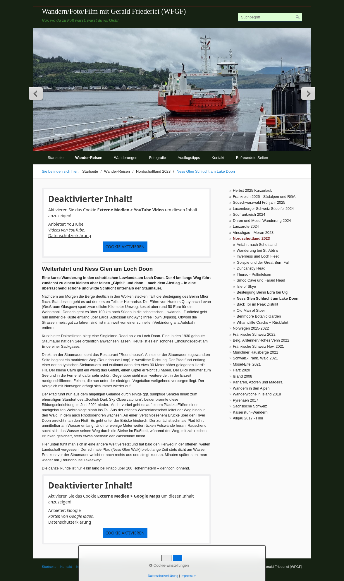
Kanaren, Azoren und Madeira (258, 382)
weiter (308, 93)
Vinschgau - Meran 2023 (253, 232)
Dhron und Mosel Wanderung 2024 (262, 220)
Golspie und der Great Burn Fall (263, 262)
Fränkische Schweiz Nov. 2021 (258, 346)
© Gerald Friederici (111, 566)
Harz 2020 (241, 370)
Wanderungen (125, 157)
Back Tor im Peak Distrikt (257, 304)
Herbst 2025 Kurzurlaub (252, 190)
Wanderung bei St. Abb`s (257, 250)
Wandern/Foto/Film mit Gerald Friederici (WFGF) (114, 11)
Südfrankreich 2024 (249, 214)
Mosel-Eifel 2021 (247, 364)
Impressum (84, 566)
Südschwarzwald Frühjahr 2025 (259, 202)
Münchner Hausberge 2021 (255, 352)
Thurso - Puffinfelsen (254, 274)
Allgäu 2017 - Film (248, 418)
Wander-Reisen (88, 157)
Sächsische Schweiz (250, 406)
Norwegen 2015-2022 (251, 328)
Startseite (55, 157)
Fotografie (157, 157)
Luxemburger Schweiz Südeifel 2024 (263, 208)
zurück (36, 93)
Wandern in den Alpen (251, 388)
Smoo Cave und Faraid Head (261, 280)
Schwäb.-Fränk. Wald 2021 (255, 358)
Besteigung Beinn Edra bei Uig (262, 292)
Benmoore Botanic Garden (259, 316)
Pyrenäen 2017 (245, 400)
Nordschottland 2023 (251, 238)
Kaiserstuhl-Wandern (250, 412)
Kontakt (217, 157)
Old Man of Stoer (251, 310)
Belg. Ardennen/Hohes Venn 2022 (261, 340)
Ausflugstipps (189, 157)
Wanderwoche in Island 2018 (257, 394)
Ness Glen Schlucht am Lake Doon (267, 298)
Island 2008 (242, 376)
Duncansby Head (251, 268)
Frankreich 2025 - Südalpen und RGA (264, 196)
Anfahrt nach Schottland (257, 244)
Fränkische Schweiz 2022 (254, 334)
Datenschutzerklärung (69, 235)
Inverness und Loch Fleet (258, 256)
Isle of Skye (246, 286)
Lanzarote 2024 (246, 226)
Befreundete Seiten (252, 157)
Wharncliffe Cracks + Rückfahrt (262, 322)
